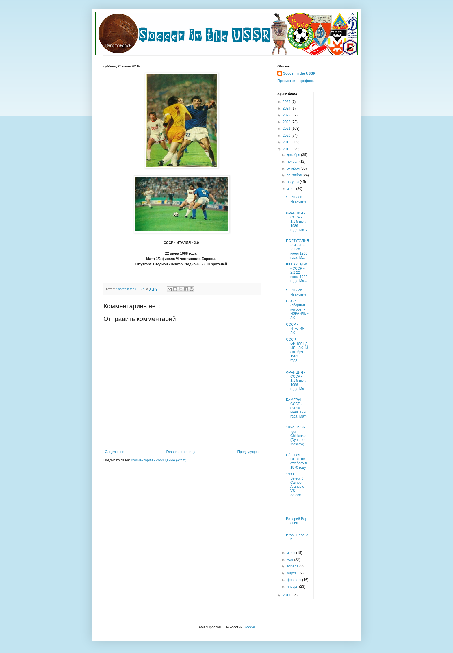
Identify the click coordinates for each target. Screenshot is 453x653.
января (293, 587)
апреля (293, 566)
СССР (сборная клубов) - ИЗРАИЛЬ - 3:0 (297, 309)
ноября (293, 161)
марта (292, 573)
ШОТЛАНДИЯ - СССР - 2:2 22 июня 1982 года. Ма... (297, 272)
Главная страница (181, 452)
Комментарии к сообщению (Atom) (158, 460)
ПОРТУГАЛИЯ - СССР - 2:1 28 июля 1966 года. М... (297, 249)
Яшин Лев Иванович (296, 199)
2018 (287, 149)
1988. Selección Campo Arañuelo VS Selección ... (295, 486)
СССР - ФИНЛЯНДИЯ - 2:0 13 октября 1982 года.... (297, 349)
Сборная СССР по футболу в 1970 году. (296, 461)
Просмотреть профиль (295, 81)
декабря (294, 155)
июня (291, 553)
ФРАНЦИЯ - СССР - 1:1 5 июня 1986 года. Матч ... (296, 223)
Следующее (114, 452)
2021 (287, 129)
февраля (294, 580)
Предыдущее (248, 452)
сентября (295, 175)
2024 (287, 108)
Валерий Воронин (296, 521)
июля (291, 189)
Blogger (249, 627)
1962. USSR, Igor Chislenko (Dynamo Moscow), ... (296, 437)
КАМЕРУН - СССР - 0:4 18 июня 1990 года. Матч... (297, 410)
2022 (287, 122)
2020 (287, 135)
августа (293, 182)
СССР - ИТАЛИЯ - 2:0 (296, 328)
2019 (287, 142)
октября (293, 168)
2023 (287, 115)
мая (290, 560)
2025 (287, 102)
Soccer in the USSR (299, 73)
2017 (287, 595)
